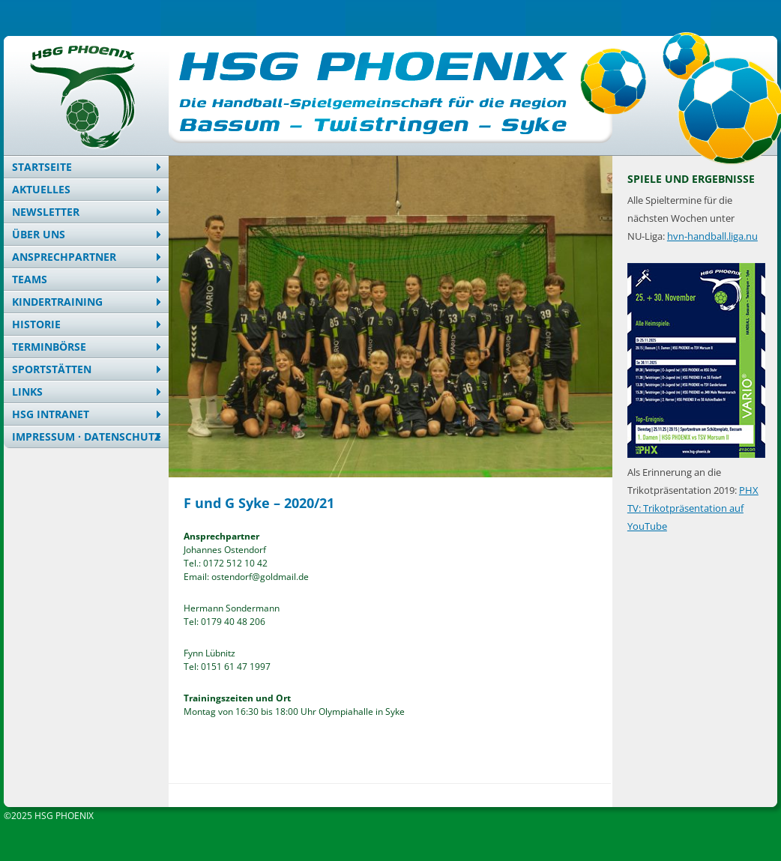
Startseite (42, 167)
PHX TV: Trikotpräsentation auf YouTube (693, 508)
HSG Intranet (50, 414)
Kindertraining (57, 301)
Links (27, 391)
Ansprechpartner (64, 257)
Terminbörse (49, 346)
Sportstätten (51, 369)
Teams (29, 279)
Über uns (38, 234)
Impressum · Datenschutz (86, 436)
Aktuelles (41, 189)
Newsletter (45, 212)
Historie (36, 324)
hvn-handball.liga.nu (712, 236)
